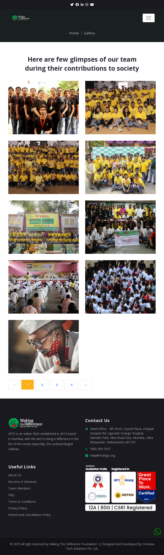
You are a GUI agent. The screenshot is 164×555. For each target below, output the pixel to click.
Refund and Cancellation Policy (29, 515)
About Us (14, 475)
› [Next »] (85, 385)
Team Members (19, 488)
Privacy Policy (17, 508)
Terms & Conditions (22, 502)
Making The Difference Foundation (73, 544)
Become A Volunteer (22, 482)
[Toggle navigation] (149, 18)
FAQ (11, 495)
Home (74, 33)
